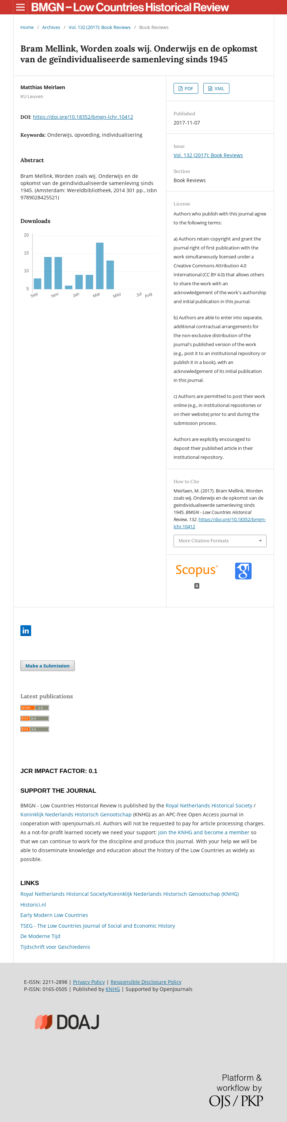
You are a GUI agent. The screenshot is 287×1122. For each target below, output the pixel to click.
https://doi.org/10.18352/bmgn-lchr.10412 (83, 116)
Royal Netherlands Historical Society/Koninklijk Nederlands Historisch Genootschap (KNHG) (129, 893)
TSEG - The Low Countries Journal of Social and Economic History (97, 925)
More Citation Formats (204, 541)
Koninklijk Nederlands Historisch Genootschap (76, 814)
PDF (188, 88)
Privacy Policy (89, 981)
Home (27, 27)
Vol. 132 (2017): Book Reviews (100, 27)
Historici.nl (33, 904)
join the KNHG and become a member (203, 832)
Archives (51, 27)
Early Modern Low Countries (54, 915)
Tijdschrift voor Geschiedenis (55, 946)
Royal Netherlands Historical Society (209, 805)
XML (219, 88)
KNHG (113, 989)
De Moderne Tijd (40, 936)
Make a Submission (47, 665)
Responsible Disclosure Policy (146, 981)
